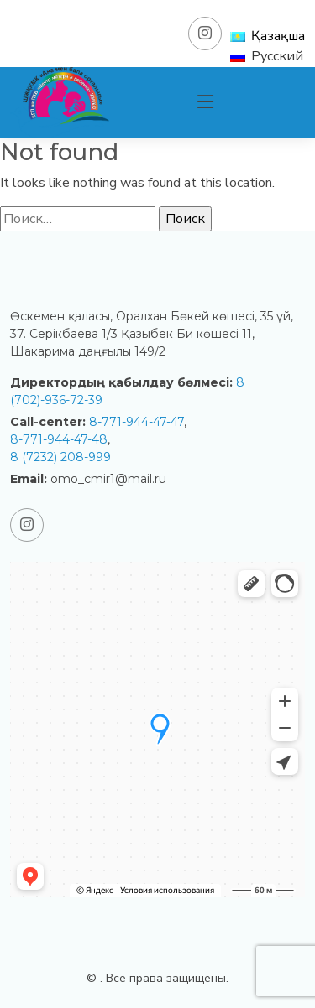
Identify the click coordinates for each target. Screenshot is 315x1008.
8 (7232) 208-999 (60, 457)
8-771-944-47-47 (136, 421)
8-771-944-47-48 (59, 439)
